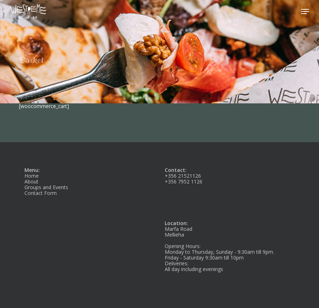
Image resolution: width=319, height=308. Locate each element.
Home (31, 175)
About (31, 181)
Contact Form (40, 193)
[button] (305, 11)
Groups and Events (46, 187)
